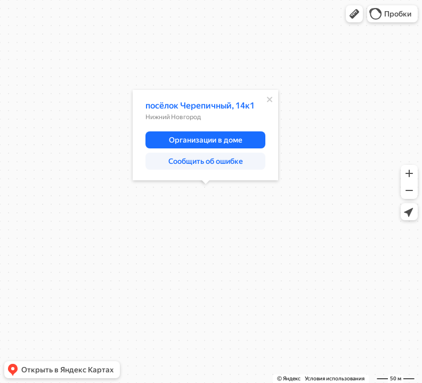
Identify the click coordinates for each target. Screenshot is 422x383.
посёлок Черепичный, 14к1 (200, 106)
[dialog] (205, 135)
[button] (354, 13)
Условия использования (334, 378)
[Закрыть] (269, 99)
